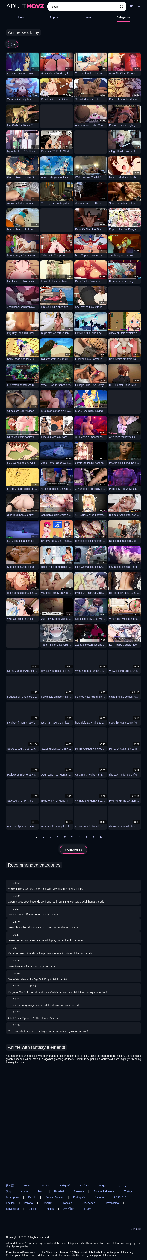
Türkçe (128, 1191)
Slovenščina (112, 1202)
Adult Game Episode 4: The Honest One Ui (33, 1018)
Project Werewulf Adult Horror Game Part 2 (33, 914)
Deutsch (45, 1185)
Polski (40, 1191)
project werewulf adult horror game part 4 (32, 966)
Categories (123, 17)
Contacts (136, 1228)
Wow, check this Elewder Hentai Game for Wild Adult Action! (43, 927)
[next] (109, 837)
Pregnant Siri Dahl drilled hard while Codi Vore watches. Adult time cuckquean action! (57, 992)
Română (59, 1191)
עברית (24, 1191)
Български (12, 1197)
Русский (47, 1202)
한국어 (88, 1208)
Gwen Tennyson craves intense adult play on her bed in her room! (46, 940)
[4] (58, 837)
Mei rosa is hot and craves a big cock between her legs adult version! (48, 1031)
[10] (101, 837)
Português (79, 1197)
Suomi (27, 1185)
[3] (50, 837)
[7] (79, 837)
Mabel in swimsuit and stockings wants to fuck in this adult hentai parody (50, 953)
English (10, 1202)
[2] (43, 837)
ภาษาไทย (68, 1208)
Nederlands (88, 1202)
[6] (72, 837)
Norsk (50, 1208)
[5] (65, 837)
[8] (86, 837)
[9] (93, 837)
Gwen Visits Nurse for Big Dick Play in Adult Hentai (37, 979)
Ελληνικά (65, 1185)
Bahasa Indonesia (103, 1191)
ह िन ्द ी (120, 1197)
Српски (32, 1208)
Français (67, 1202)
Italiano (28, 1202)
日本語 (10, 1185)
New (88, 17)
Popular (55, 17)
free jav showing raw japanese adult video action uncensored (43, 1005)
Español (99, 1197)
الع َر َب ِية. (123, 1185)
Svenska (79, 1191)
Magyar (103, 1185)
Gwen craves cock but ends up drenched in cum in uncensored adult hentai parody (56, 901)
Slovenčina (12, 1208)
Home (20, 17)
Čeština (84, 1185)
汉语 (8, 1191)
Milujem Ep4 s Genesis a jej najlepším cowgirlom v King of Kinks (45, 888)
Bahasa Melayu (54, 1197)
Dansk (32, 1197)
